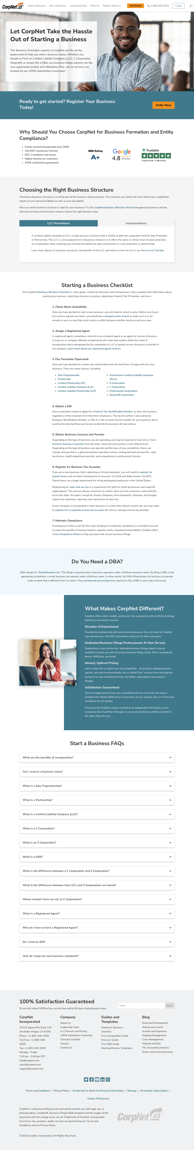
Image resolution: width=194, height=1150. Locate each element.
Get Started (135, 5)
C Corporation (117, 387)
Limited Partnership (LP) (71, 383)
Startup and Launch (152, 1027)
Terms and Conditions (38, 1090)
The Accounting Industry (155, 1047)
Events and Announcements (157, 1052)
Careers (64, 1043)
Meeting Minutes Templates (116, 1048)
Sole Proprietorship (68, 375)
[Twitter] (86, 1079)
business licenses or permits (68, 444)
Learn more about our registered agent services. (94, 348)
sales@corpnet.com (30, 1064)
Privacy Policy (61, 1090)
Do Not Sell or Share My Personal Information (98, 1090)
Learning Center (78, 5)
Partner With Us (112, 5)
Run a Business (57, 5)
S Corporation (117, 383)
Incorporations (136, 223)
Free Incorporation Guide (114, 1036)
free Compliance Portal (67, 534)
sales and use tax (79, 487)
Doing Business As (48, 572)
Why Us (94, 5)
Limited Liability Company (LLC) (76, 387)
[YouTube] (97, 1079)
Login (179, 5)
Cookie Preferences (98, 1098)
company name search (116, 316)
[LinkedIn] (102, 1079)
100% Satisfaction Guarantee (76, 1035)
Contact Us (66, 1047)
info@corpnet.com (29, 1060)
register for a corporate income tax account (79, 510)
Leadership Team (69, 1027)
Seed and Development (155, 1023)
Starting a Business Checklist (53, 292)
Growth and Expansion (154, 1031)
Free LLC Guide (109, 1040)
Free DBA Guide (110, 1044)
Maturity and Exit (151, 1043)
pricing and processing (96, 580)
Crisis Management (152, 1039)
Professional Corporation (123, 391)
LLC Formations (58, 223)
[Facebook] (91, 1079)
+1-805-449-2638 (38, 1036)
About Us (65, 1023)
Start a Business (37, 5)
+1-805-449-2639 (35, 1048)
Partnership (64, 379)
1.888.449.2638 (160, 5)
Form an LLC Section (152, 250)
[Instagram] (108, 1079)
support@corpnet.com (31, 1068)
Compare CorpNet (70, 1039)
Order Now (163, 105)
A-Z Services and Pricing (73, 1031)
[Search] (191, 6)
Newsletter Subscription (154, 1090)
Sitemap (132, 1090)
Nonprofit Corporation (122, 395)
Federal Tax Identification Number (113, 411)
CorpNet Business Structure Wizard (114, 207)
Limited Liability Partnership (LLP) (77, 391)
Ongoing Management (154, 1035)
